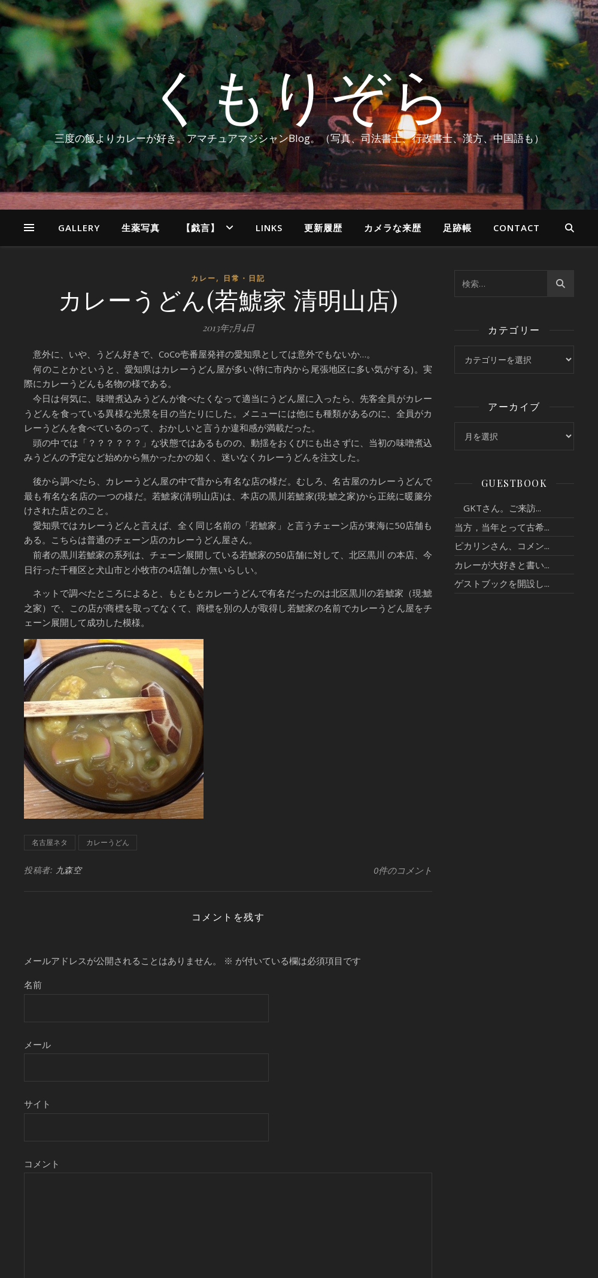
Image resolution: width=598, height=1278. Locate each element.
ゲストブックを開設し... (502, 583)
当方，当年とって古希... (502, 527)
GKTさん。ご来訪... (497, 508)
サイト (37, 1104)
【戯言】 (200, 228)
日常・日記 (244, 278)
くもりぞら (299, 94)
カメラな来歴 (392, 228)
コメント (42, 1164)
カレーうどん (107, 842)
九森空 (69, 870)
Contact (516, 228)
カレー (203, 278)
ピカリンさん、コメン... (502, 546)
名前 (33, 985)
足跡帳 (457, 228)
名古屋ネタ (50, 842)
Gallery (79, 228)
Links (269, 228)
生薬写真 (141, 228)
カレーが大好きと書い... (502, 565)
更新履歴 (323, 228)
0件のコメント (403, 870)
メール (37, 1044)
